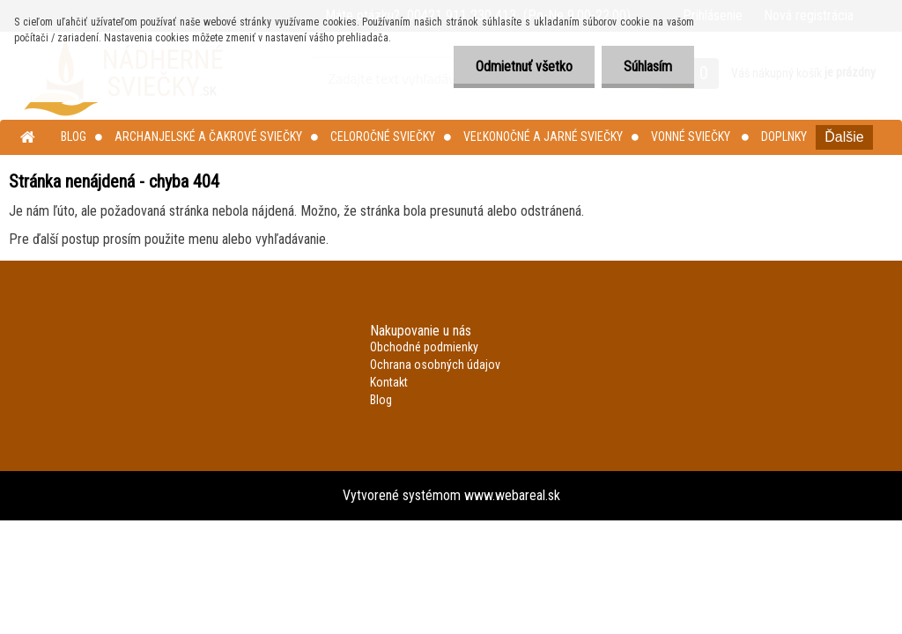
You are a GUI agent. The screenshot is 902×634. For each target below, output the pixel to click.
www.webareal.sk (512, 495)
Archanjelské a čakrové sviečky (208, 136)
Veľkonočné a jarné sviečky (543, 136)
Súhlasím (648, 66)
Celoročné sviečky (382, 136)
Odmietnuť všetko (524, 66)
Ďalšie (843, 136)
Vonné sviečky (692, 136)
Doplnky (784, 136)
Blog (73, 136)
